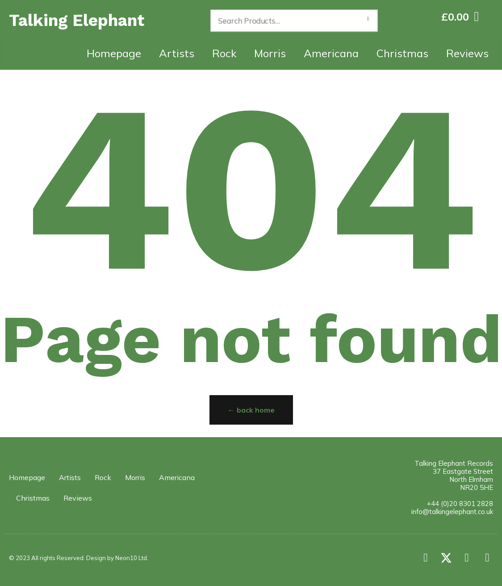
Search (368, 20)
